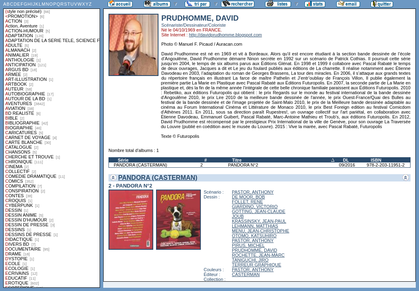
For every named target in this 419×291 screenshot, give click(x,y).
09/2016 (347, 164)
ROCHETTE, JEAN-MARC (258, 255)
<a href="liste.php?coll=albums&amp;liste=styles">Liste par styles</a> (51, 144)
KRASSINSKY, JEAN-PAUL (259, 221)
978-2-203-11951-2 (385, 164)
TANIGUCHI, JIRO (250, 259)
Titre (237, 160)
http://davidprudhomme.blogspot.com (225, 34)
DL (346, 160)
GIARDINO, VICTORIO (254, 206)
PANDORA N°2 (243, 164)
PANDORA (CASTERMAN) (140, 164)
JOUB (238, 216)
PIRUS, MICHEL (248, 245)
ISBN (376, 160)
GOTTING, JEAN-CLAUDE (259, 211)
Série (123, 160)
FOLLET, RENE (247, 201)
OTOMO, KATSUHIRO (254, 235)
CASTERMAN (246, 274)
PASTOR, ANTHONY (253, 192)
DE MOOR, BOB (248, 196)
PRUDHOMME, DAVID (254, 250)
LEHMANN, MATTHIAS (255, 226)
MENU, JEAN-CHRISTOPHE (260, 230)
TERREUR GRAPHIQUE (256, 264)
